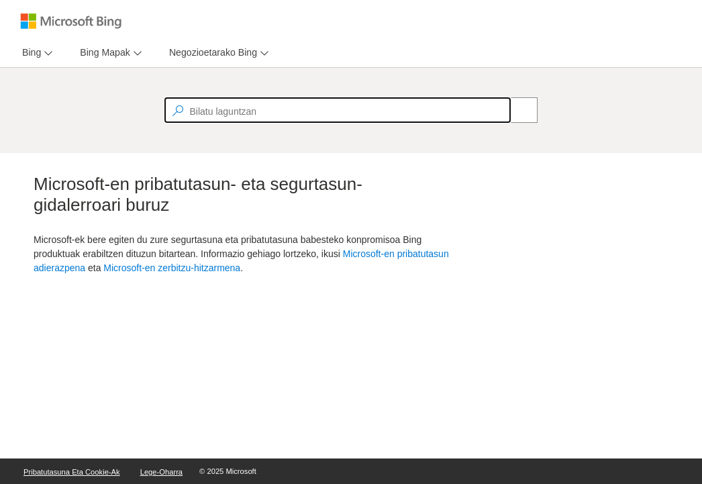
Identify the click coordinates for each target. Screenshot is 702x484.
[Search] (516, 110)
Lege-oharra (161, 472)
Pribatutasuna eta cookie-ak (71, 472)
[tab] (29, 52)
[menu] (35, 52)
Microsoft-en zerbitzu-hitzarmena (171, 267)
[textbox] (337, 110)
